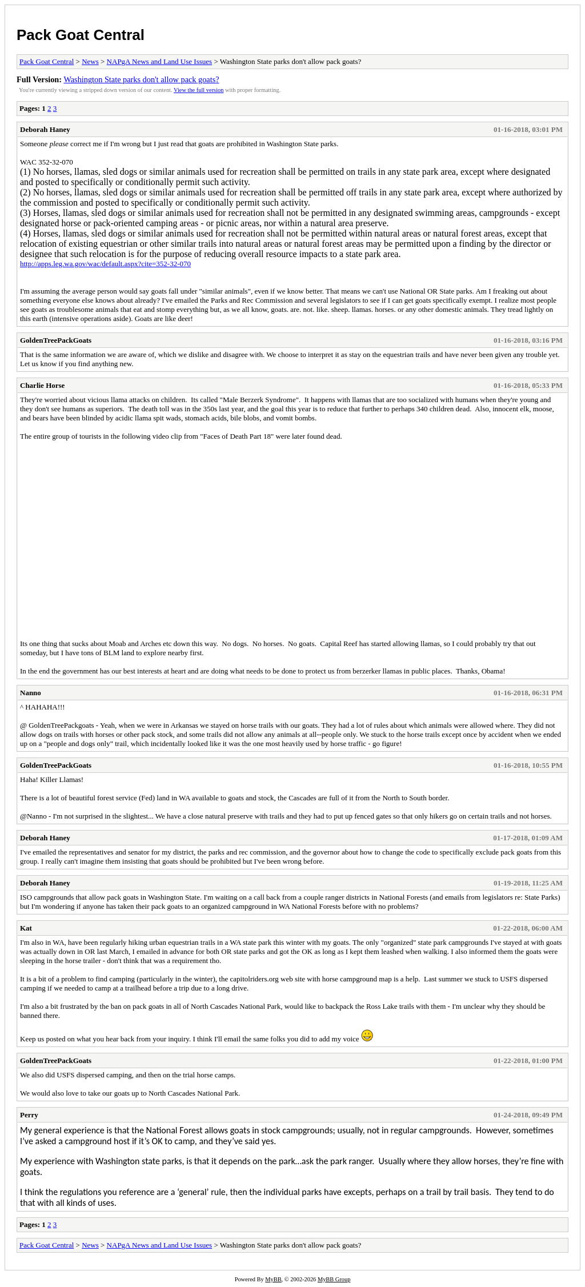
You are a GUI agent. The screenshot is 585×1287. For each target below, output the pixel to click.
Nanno (30, 692)
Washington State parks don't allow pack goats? (141, 79)
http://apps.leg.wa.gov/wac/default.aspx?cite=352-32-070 (105, 263)
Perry (29, 1114)
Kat (26, 928)
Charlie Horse (42, 385)
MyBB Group (334, 1279)
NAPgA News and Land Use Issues (160, 61)
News (90, 61)
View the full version (198, 90)
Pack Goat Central (81, 34)
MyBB (273, 1279)
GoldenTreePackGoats (55, 340)
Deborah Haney (45, 129)
